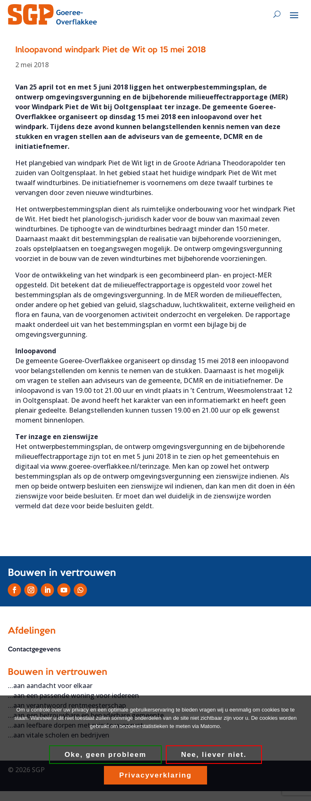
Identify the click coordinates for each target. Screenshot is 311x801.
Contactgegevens (34, 650)
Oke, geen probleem (105, 755)
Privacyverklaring (155, 775)
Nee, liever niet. (214, 755)
